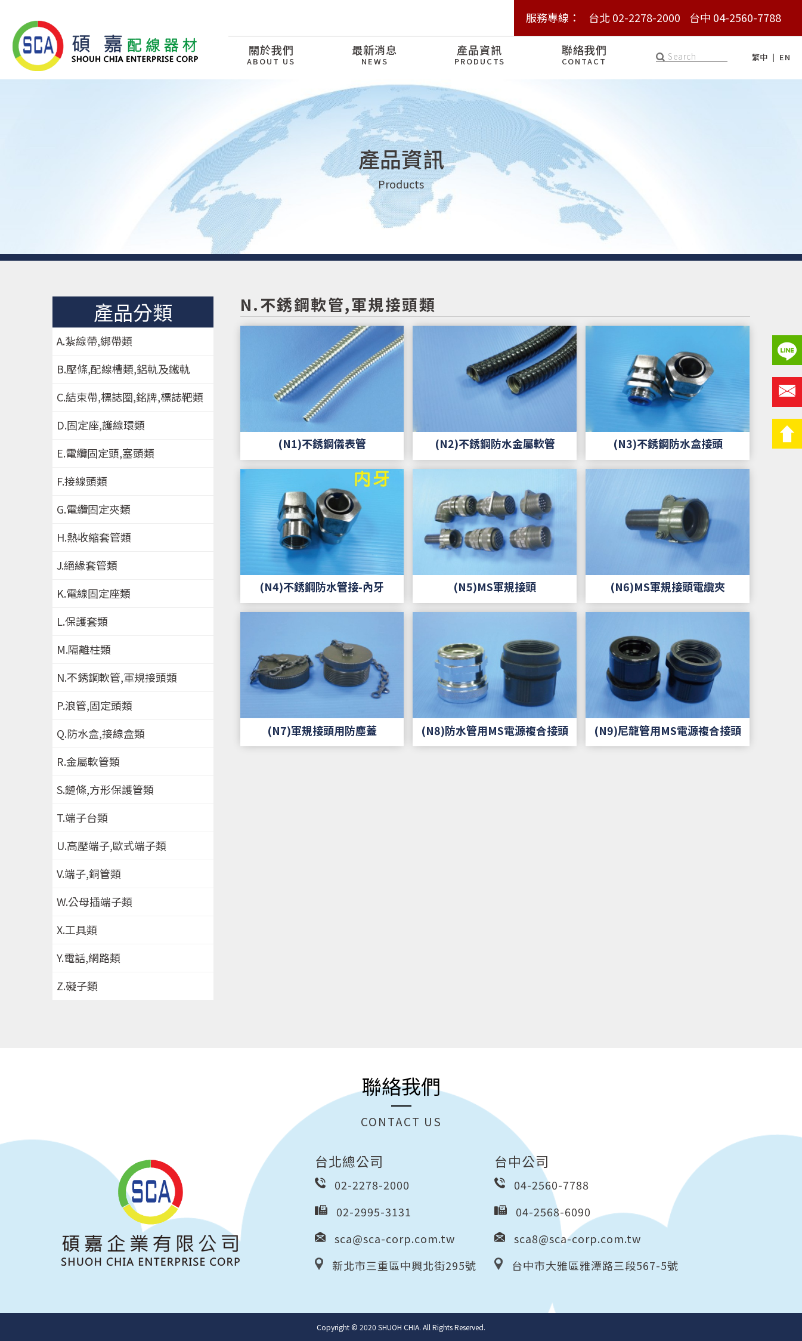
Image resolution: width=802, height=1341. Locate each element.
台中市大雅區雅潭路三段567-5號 (595, 1265)
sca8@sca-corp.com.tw (577, 1238)
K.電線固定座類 (94, 593)
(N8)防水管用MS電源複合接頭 (494, 730)
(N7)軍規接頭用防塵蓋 (322, 730)
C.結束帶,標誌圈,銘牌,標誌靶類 (130, 396)
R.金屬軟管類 (88, 761)
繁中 (760, 57)
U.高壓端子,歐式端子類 (111, 845)
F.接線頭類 (82, 481)
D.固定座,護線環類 (101, 424)
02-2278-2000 (372, 1184)
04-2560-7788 (551, 1184)
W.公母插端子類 (94, 901)
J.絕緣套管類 (87, 565)
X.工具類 (77, 929)
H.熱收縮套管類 (94, 537)
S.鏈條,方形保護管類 (105, 789)
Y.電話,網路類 (88, 957)
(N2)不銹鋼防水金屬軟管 (495, 443)
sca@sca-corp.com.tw (395, 1238)
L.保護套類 (82, 621)
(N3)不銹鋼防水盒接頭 (668, 443)
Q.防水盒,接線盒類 (101, 733)
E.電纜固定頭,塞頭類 (105, 453)
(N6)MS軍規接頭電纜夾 (667, 586)
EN (784, 57)
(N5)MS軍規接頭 (494, 586)
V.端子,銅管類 (89, 873)
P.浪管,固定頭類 (94, 705)
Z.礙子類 (77, 985)
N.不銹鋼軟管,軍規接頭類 (117, 677)
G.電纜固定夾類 (94, 509)
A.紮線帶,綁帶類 (94, 340)
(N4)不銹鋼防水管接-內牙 (321, 586)
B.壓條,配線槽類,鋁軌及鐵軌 (123, 368)
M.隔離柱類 (84, 649)
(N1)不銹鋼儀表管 (322, 443)
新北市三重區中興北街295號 (404, 1265)
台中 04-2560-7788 (735, 17)
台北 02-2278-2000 (634, 17)
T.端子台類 (82, 817)
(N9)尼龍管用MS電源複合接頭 (667, 730)
